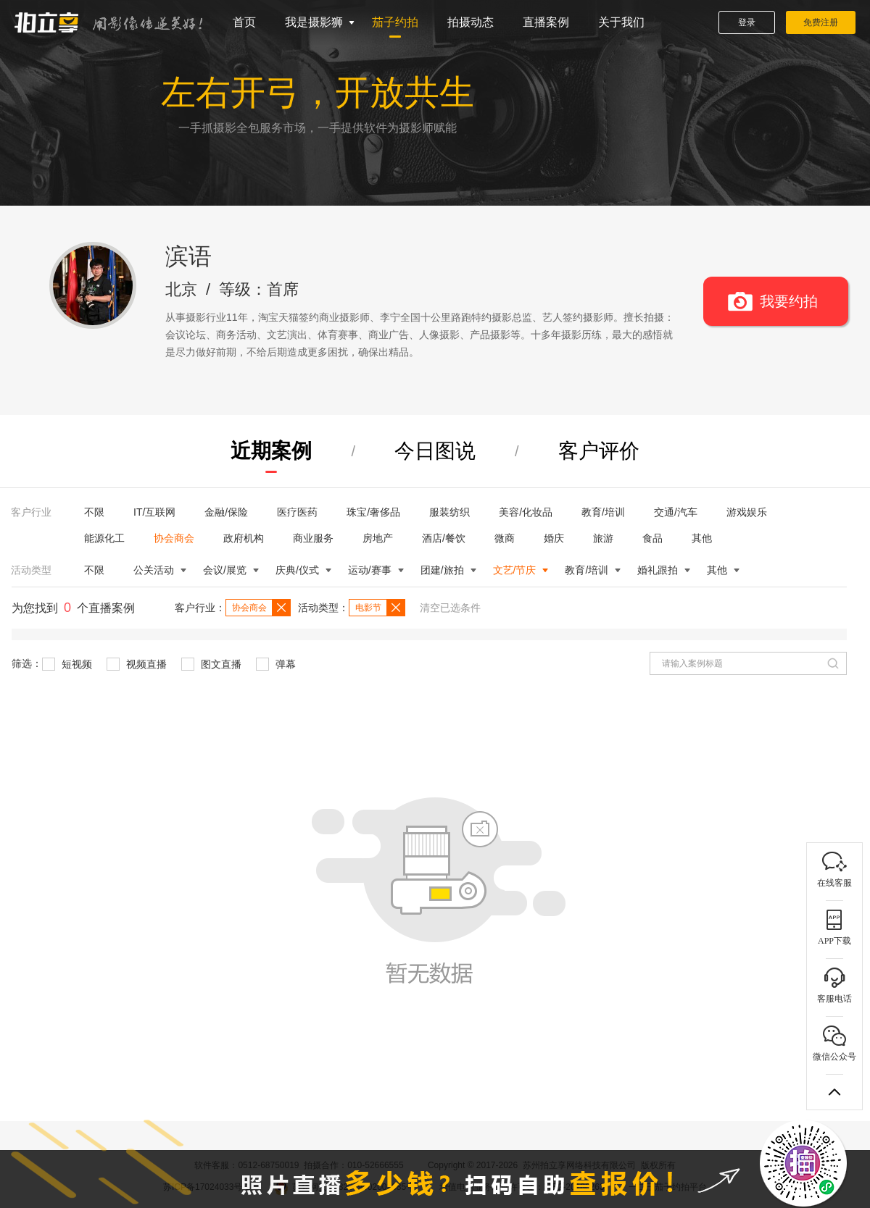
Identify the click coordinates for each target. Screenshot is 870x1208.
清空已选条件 (450, 607)
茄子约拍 (395, 22)
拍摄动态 (470, 22)
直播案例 (546, 22)
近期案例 (271, 451)
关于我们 (621, 22)
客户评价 (598, 451)
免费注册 (820, 22)
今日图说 (435, 451)
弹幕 (276, 664)
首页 (244, 22)
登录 (746, 22)
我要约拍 (789, 301)
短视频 (67, 664)
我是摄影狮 (314, 22)
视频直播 (137, 664)
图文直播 (211, 664)
